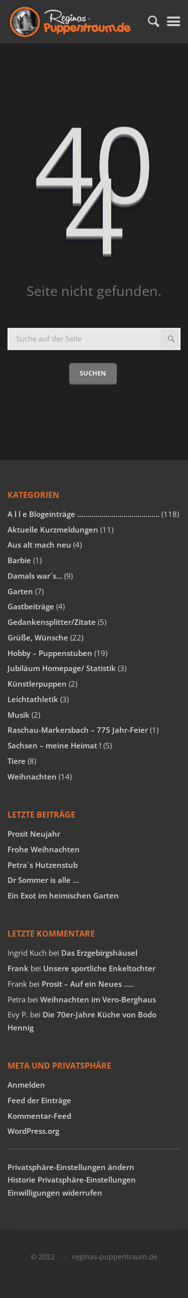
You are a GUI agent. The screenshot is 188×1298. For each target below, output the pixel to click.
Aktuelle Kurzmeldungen (53, 530)
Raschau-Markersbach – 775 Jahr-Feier (78, 730)
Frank (18, 968)
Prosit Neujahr (34, 834)
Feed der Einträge (39, 1100)
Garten (20, 591)
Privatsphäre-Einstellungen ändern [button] (71, 1167)
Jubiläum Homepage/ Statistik (62, 668)
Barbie (19, 560)
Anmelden (26, 1085)
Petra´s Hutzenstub (43, 865)
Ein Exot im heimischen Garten (63, 895)
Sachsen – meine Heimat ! (54, 745)
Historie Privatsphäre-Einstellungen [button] (72, 1180)
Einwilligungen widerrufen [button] (55, 1193)
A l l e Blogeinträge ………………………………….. (83, 514)
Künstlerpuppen (37, 684)
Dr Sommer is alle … (43, 880)
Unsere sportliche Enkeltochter (99, 968)
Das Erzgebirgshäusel (99, 953)
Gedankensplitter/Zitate (52, 622)
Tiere (17, 761)
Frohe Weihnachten (44, 849)
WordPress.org (33, 1131)
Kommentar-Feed (39, 1116)
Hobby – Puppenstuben (50, 653)
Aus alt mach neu (39, 545)
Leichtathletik (33, 699)
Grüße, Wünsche (38, 637)
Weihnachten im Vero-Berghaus (98, 999)
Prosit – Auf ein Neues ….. (88, 984)
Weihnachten (32, 776)
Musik (19, 715)
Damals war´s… (35, 576)
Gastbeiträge (31, 606)
